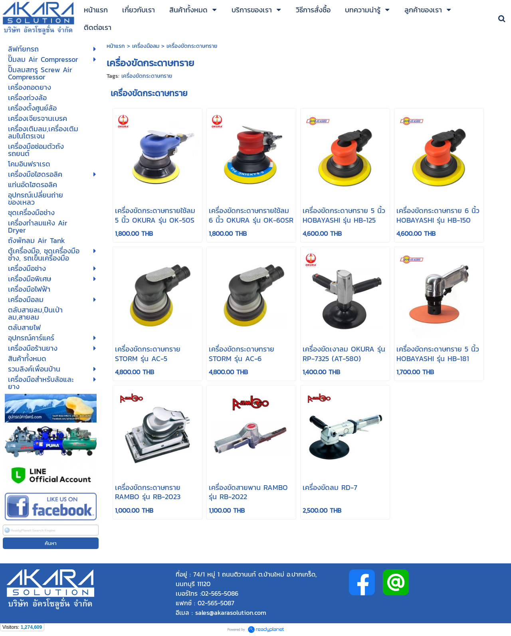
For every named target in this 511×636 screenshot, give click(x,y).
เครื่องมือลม (145, 46)
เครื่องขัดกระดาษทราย (146, 76)
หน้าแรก (117, 46)
